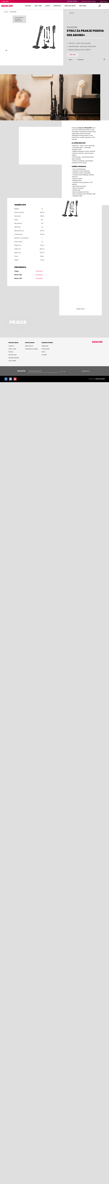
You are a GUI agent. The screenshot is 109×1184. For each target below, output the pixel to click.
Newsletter (21, 371)
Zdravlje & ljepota (13, 358)
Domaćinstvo (12, 355)
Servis (43, 352)
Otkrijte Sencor (104, 1)
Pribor (70, 59)
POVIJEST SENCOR (72, 1)
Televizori (11, 346)
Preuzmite (39, 271)
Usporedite (71, 12)
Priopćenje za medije (31, 349)
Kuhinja (10, 352)
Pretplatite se (85, 371)
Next (6, 50)
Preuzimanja (80, 59)
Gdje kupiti (6, 1)
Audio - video (12, 349)
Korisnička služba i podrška (89, 1)
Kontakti (44, 355)
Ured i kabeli (12, 360)
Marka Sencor (29, 346)
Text (64, 371)
